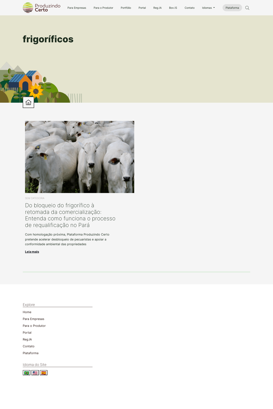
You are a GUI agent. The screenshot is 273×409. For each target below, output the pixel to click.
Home (27, 312)
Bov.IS (173, 7)
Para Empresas (76, 7)
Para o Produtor (103, 7)
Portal (142, 7)
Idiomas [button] (207, 7)
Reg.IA (157, 7)
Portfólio (126, 7)
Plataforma (232, 7)
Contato (190, 7)
